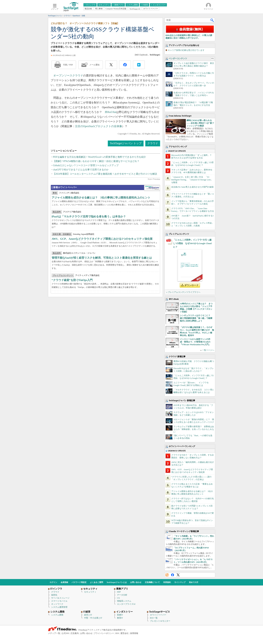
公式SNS (65, 633)
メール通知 (94, 65)
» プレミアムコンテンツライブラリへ (183, 292)
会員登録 (64, 582)
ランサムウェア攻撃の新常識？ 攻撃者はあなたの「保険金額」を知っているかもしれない (193, 429)
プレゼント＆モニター (160, 621)
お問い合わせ (135, 582)
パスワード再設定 (79, 582)
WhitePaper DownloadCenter (152, 188)
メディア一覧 (54, 633)
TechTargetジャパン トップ (125, 143)
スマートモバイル (59, 601)
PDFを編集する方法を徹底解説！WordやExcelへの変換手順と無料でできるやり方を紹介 (99, 157)
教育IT (120, 618)
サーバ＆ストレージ (60, 598)
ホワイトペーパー (158, 615)
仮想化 (54, 595)
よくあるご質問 (96, 582)
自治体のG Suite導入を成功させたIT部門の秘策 (192, 187)
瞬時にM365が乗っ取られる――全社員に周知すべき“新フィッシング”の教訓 (200, 123)
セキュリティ (90, 592)
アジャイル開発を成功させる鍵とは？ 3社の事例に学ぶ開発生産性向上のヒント (101, 197)
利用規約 (167, 582)
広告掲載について (152, 582)
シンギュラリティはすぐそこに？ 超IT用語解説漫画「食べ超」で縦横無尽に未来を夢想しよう (196, 318)
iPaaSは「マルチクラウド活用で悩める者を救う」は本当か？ (89, 216)
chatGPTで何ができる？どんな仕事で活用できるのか (81, 169)
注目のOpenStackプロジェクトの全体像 (98, 126)
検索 (212, 20)
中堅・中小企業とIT (93, 618)
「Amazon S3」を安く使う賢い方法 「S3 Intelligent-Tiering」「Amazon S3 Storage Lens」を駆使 (192, 180)
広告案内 (75, 633)
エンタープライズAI (126, 604)
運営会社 (124, 633)
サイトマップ (179, 582)
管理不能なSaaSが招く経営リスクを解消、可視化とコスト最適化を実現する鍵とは (102, 257)
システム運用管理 (59, 607)
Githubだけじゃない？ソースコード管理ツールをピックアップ (86, 165)
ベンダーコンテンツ (178, 58)
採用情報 (134, 633)
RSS (167, 574)
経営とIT (88, 615)
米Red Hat (110, 112)
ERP (119, 592)
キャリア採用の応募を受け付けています (186, 50)
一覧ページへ (208, 350)
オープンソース (62, 75)
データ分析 (122, 595)
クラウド (77, 75)
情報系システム (124, 601)
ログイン (53, 582)
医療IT (120, 615)
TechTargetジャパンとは (117, 582)
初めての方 (193, 582)
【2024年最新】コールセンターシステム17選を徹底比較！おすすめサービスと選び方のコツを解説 (105, 174)
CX (118, 598)
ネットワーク (57, 604)
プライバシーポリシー (104, 633)
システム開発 (57, 615)
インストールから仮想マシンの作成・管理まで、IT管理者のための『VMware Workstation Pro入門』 (195, 342)
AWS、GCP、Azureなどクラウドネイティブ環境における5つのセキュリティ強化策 (102, 238)
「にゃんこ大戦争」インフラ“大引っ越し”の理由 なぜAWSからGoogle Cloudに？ (192, 243)
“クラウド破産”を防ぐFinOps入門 (72, 280)
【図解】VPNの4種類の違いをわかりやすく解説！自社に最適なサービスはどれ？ (96, 161)
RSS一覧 (154, 618)
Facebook (172, 574)
